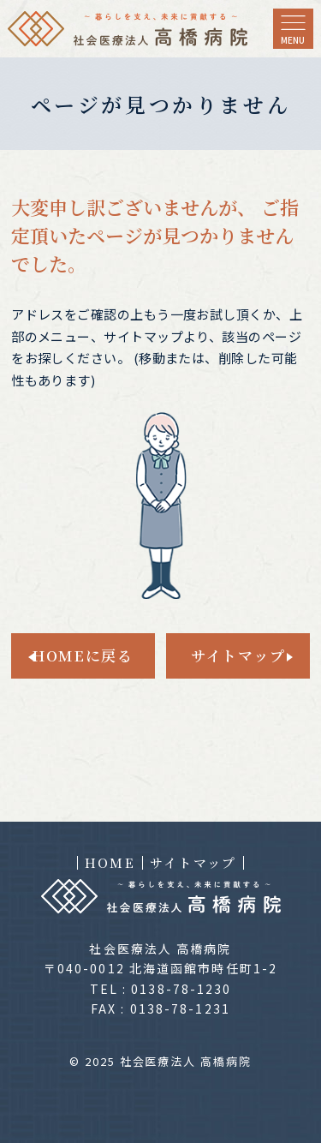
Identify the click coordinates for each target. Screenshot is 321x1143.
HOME (110, 863)
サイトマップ (238, 655)
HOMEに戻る (83, 655)
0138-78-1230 (181, 988)
